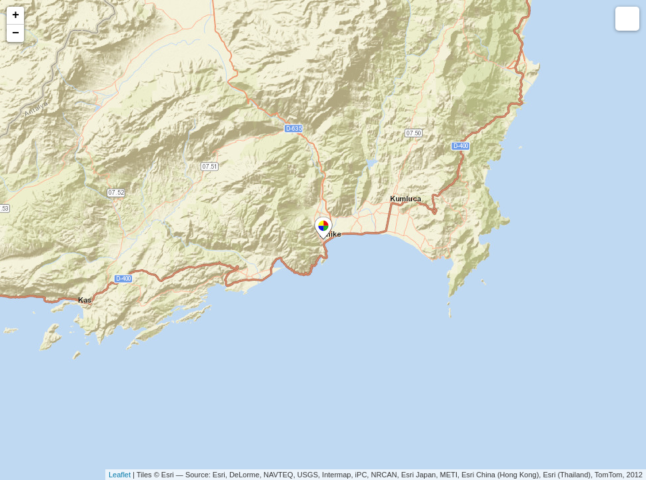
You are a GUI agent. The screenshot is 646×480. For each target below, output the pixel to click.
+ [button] (15, 15)
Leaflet (120, 475)
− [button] (15, 33)
